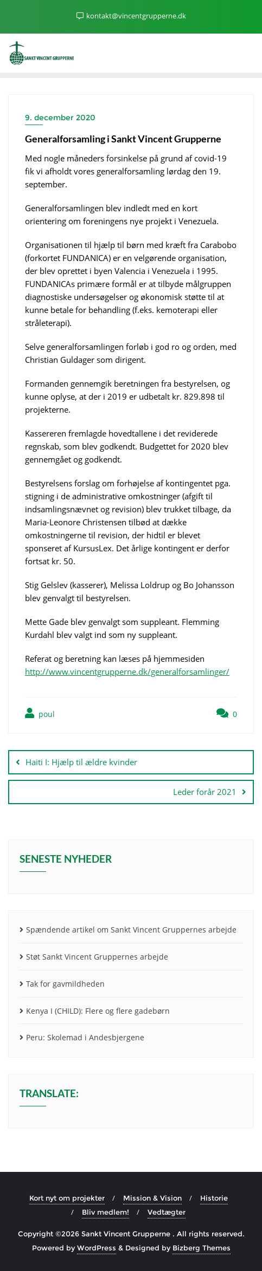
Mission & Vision (152, 1198)
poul (40, 713)
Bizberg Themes (201, 1247)
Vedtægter (167, 1212)
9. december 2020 (60, 117)
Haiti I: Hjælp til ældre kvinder (81, 762)
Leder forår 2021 (205, 791)
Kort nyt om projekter (67, 1198)
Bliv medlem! (105, 1212)
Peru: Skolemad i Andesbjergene (85, 1037)
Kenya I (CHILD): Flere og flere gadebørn (98, 1011)
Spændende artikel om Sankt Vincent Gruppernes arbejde (131, 929)
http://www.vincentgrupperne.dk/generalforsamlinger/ (127, 671)
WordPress (96, 1247)
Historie (214, 1198)
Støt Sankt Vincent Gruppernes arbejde (97, 956)
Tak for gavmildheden (65, 984)
